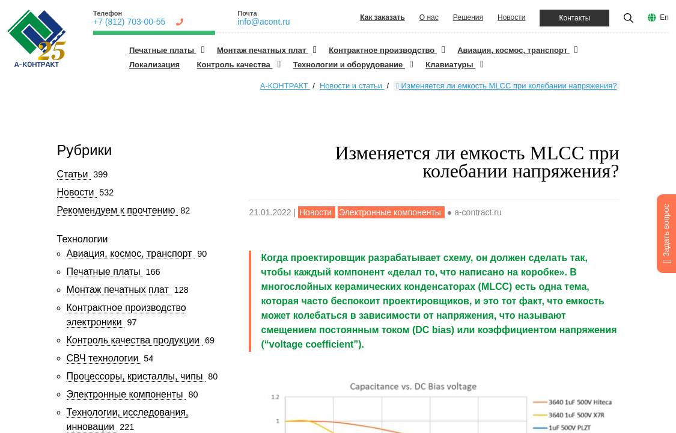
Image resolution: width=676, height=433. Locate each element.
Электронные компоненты (126, 394)
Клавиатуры (450, 64)
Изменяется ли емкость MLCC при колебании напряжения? (506, 85)
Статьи (74, 174)
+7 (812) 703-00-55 (129, 21)
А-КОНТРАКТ (285, 85)
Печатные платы (162, 50)
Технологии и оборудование (349, 64)
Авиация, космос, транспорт (513, 50)
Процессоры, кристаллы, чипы (136, 376)
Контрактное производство (383, 50)
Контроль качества (235, 64)
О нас (429, 17)
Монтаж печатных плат (262, 50)
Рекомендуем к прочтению (117, 210)
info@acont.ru (263, 21)
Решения (468, 17)
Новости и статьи (352, 85)
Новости (511, 17)
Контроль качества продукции (134, 340)
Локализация (154, 64)
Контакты (574, 18)
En (664, 17)
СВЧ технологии (104, 358)
